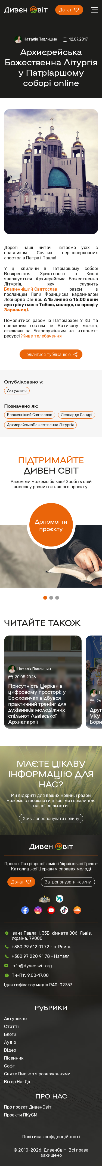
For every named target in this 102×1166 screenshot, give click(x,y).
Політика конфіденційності (51, 1136)
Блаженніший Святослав (30, 289)
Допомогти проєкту (51, 524)
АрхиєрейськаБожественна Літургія (40, 425)
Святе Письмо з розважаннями (37, 1073)
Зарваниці (16, 309)
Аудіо (10, 1042)
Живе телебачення (41, 336)
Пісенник (13, 1058)
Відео (10, 1050)
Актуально (17, 390)
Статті (11, 1026)
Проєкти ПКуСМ (20, 1115)
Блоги (10, 1034)
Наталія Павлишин (40, 39)
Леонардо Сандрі (76, 415)
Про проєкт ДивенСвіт (28, 1107)
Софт (9, 1066)
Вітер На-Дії (17, 1081)
